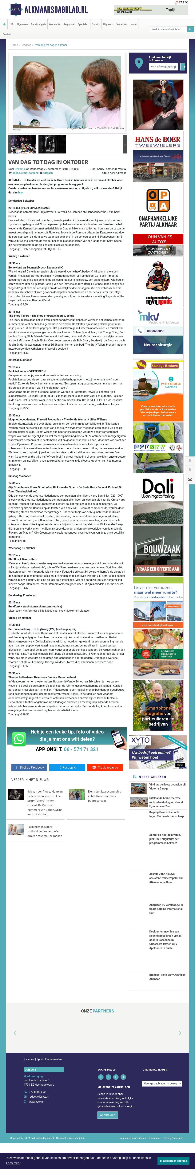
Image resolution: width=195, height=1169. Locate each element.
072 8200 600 (37, 1117)
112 (11, 24)
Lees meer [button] (13, 1163)
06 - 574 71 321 (81, 749)
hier (20, 192)
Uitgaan (26, 45)
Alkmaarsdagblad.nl (56, 9)
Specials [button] (82, 24)
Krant (134, 24)
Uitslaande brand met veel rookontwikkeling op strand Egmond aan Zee (166, 811)
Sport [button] (95, 24)
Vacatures (122, 24)
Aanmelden (107, 1141)
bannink (34, 173)
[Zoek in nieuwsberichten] (168, 29)
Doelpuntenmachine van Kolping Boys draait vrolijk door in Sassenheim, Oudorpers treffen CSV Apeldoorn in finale (165, 966)
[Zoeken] (190, 29)
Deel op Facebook (29, 767)
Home (14, 45)
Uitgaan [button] (107, 24)
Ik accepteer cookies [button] (173, 1160)
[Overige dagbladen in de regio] (162, 1109)
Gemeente (54, 24)
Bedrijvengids (38, 24)
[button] (9, 144)
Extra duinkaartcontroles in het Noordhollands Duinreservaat (104, 795)
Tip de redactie (105, 767)
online (16, 173)
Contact (7, 34)
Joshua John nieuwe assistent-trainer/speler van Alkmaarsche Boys (166, 904)
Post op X (67, 767)
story (24, 173)
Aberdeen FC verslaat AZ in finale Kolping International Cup (166, 935)
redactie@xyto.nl (39, 1122)
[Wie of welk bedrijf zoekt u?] (163, 66)
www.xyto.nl (36, 1127)
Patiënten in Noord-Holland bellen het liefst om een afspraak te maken (44, 831)
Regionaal (69, 24)
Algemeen (22, 24)
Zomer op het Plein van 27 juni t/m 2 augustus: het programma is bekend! (165, 865)
